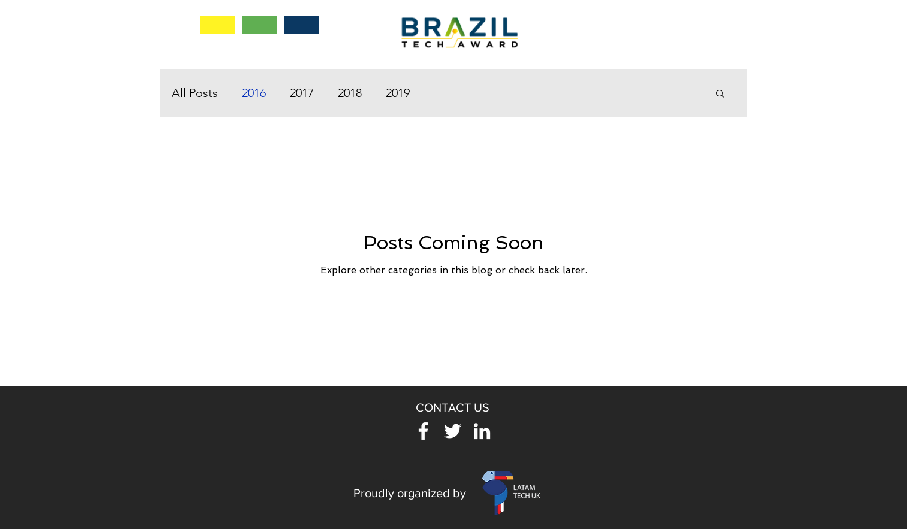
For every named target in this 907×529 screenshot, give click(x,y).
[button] (720, 94)
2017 (302, 93)
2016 (254, 93)
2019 (398, 93)
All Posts (195, 93)
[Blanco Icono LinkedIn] (482, 431)
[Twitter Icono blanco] (452, 431)
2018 (350, 93)
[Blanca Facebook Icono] (423, 431)
